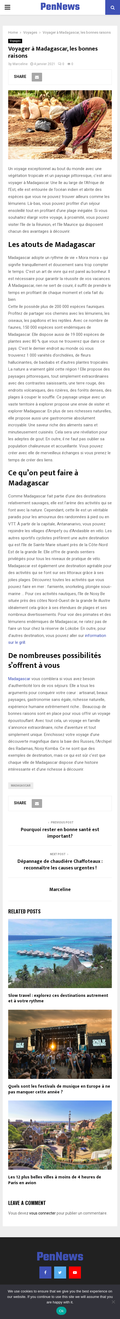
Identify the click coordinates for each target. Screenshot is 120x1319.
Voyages (15, 40)
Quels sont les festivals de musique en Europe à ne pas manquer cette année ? (59, 1089)
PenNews (60, 7)
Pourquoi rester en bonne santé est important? (60, 833)
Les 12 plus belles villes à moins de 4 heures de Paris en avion (54, 1180)
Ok (61, 1311)
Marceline (20, 64)
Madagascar (19, 678)
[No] (113, 1302)
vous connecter (42, 1213)
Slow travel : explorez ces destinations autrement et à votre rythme (58, 998)
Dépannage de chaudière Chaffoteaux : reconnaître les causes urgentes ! (60, 864)
